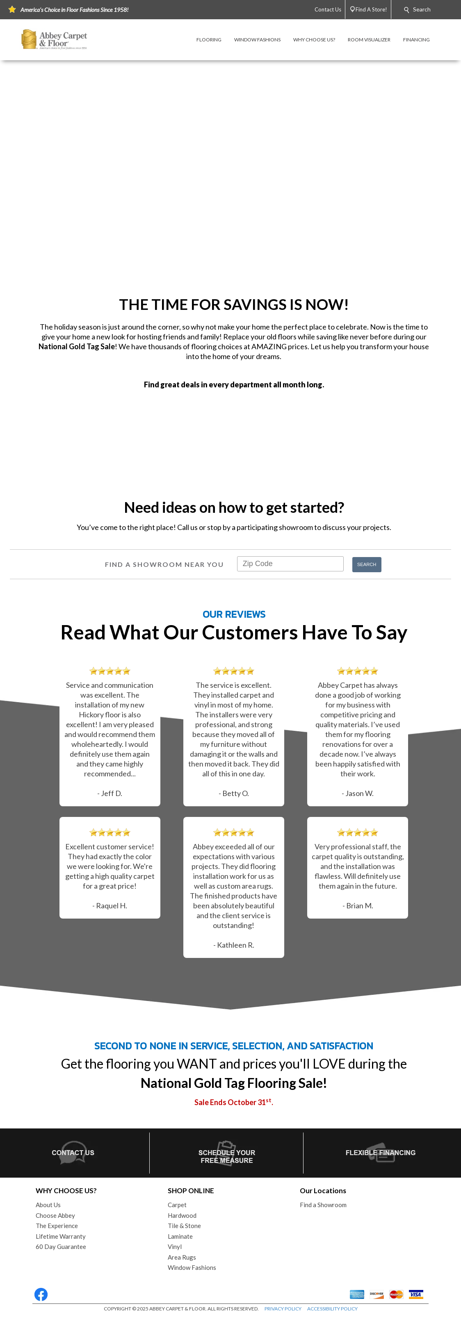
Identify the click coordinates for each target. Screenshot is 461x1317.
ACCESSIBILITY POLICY (332, 1309)
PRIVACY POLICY (283, 1309)
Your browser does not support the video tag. (230, 175)
